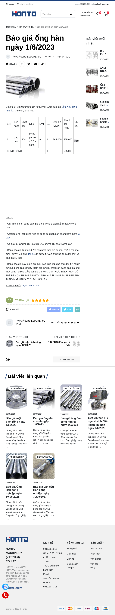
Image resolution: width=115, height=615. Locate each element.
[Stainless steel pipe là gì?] (92, 106)
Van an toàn (96, 548)
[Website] (65, 322)
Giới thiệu (71, 553)
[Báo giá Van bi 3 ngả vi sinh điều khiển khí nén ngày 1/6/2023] (98, 397)
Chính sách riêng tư (72, 566)
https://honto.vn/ (30, 285)
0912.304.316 (50, 549)
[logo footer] (18, 539)
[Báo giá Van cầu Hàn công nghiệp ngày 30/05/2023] (44, 466)
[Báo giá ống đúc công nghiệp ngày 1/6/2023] (71, 397)
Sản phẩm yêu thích (25, 4)
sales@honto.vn (102, 4)
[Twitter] (69, 322)
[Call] (5, 595)
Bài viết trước (17, 337)
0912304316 (85, 4)
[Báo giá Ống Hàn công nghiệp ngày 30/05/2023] (16, 466)
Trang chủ (72, 548)
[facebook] (62, 322)
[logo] (24, 14)
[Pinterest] (72, 322)
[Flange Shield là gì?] (92, 123)
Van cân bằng (94, 566)
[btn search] (71, 14)
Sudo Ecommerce (31, 57)
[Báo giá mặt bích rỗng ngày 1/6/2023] (16, 397)
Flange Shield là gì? (105, 122)
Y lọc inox (95, 553)
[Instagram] (75, 322)
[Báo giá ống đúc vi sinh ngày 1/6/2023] (44, 397)
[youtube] (78, 322)
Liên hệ (70, 558)
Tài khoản (10, 4)
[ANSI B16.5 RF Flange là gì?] (92, 72)
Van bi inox (95, 558)
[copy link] (43, 64)
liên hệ (31, 254)
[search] (58, 14)
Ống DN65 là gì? (104, 88)
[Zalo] (5, 587)
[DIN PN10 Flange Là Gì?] (92, 55)
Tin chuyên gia (17, 388)
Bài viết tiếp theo (67, 337)
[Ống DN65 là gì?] (92, 89)
